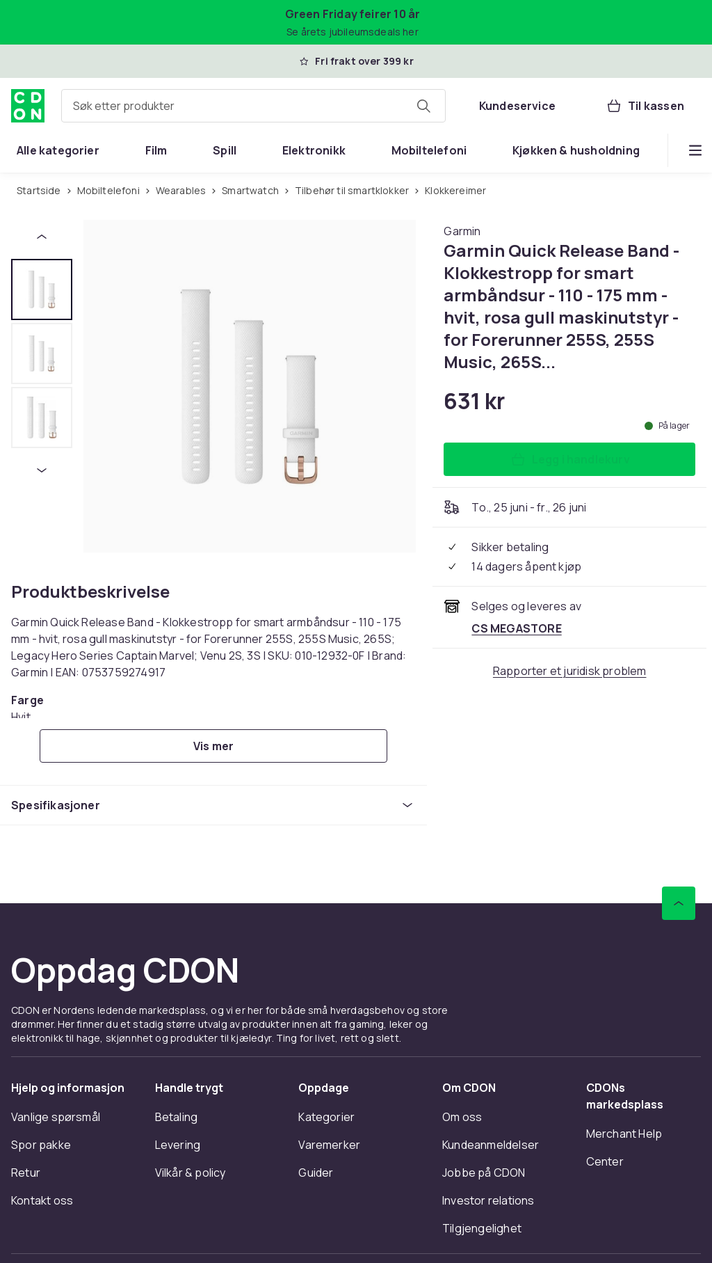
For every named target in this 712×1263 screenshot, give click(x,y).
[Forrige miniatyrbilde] (41, 236)
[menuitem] (58, 150)
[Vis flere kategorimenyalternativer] (695, 150)
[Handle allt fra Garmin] (462, 231)
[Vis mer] (213, 746)
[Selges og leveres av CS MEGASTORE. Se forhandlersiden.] (516, 628)
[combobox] (253, 105)
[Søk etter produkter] (423, 105)
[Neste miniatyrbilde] (41, 470)
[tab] (41, 289)
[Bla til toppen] (678, 903)
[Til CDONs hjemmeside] (27, 105)
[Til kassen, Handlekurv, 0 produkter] (645, 105)
